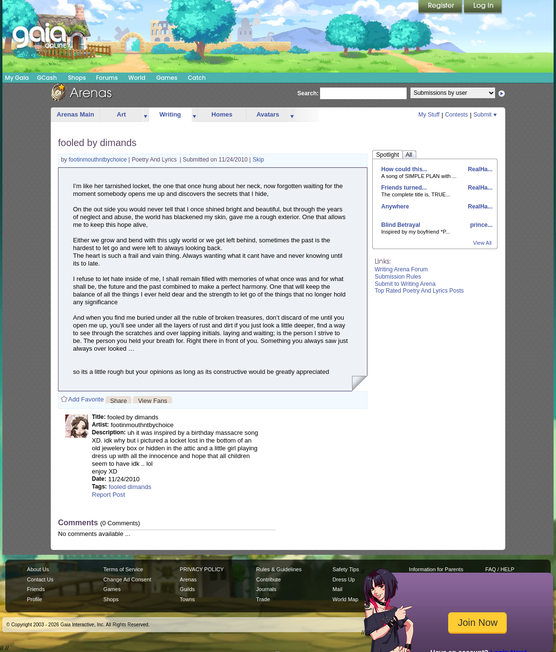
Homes (221, 114)
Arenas (188, 579)
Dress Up (344, 579)
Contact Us (40, 579)
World (137, 78)
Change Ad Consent (127, 579)
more (145, 115)
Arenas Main (75, 114)
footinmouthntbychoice (98, 159)
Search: (308, 93)
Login (483, 7)
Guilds (187, 589)
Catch (197, 78)
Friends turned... (404, 187)
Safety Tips (346, 569)
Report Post (108, 494)
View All (482, 243)
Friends (36, 589)
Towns (187, 599)
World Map (345, 599)
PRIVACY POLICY (202, 569)
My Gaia (17, 78)
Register (441, 7)
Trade (263, 599)
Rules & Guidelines (279, 569)
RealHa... (479, 169)
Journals (266, 589)
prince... (480, 225)
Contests (456, 114)
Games (166, 78)
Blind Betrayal (401, 225)
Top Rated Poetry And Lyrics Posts (419, 290)
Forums (106, 78)
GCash (47, 78)
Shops (77, 78)
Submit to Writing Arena (405, 284)
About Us (38, 569)
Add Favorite (86, 399)
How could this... (404, 169)
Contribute (268, 579)
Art (121, 114)
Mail (337, 589)
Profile (34, 599)
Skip (258, 159)
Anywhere (395, 206)
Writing (170, 114)
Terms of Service (123, 569)
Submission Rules (398, 276)
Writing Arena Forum (401, 269)
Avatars (267, 114)
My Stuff (428, 114)
